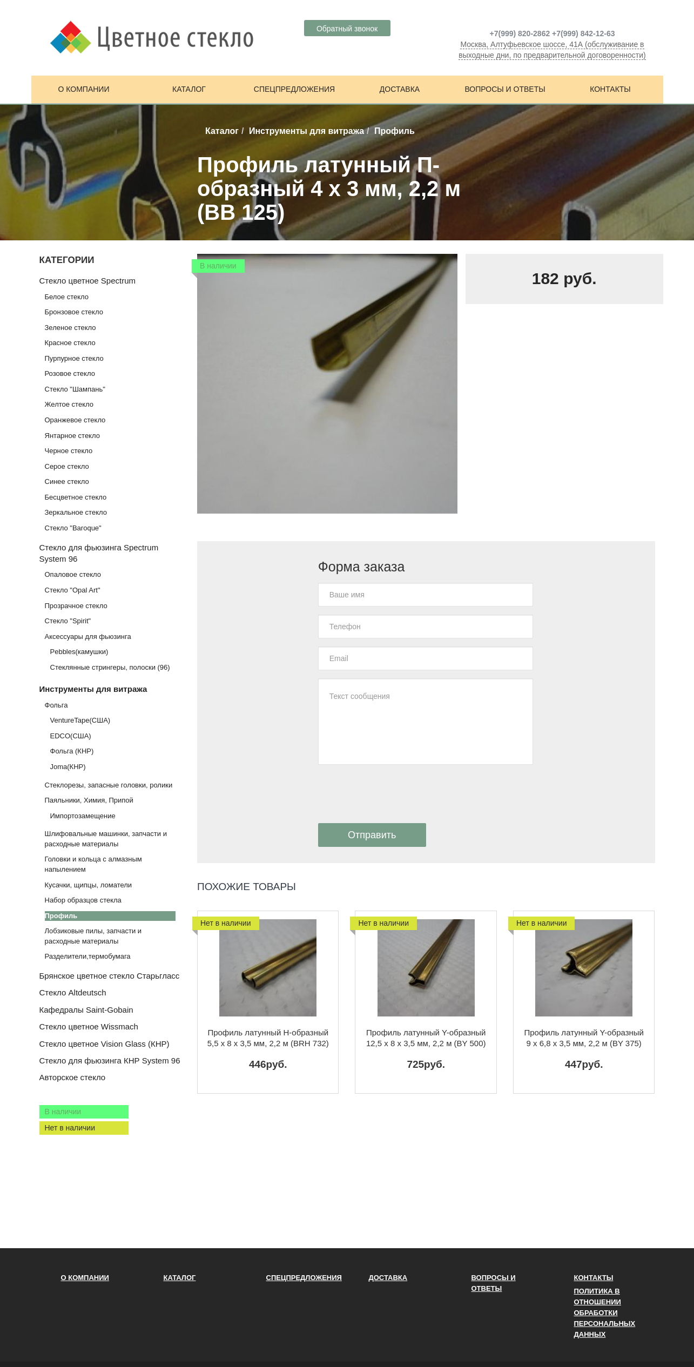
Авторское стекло (72, 1077)
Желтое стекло (69, 404)
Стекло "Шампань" (75, 389)
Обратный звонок (347, 28)
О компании (84, 89)
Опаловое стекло (73, 574)
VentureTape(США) (80, 720)
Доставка (400, 89)
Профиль (61, 916)
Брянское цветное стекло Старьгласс (109, 975)
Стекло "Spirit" (68, 621)
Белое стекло (67, 297)
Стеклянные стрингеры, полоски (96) (110, 667)
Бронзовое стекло (74, 312)
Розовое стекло (70, 373)
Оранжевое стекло (75, 420)
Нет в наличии (70, 1127)
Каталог (189, 89)
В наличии (63, 1111)
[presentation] (400, 794)
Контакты (610, 89)
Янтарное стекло (72, 436)
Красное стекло (70, 343)
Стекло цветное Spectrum (87, 280)
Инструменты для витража (306, 131)
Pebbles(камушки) (79, 652)
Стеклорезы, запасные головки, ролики (109, 785)
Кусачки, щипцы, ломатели (88, 885)
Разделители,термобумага (88, 956)
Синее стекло (67, 481)
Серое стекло (67, 466)
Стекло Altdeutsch (72, 992)
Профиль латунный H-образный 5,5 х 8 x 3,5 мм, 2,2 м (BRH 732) (268, 1038)
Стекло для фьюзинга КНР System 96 (109, 1060)
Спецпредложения (294, 89)
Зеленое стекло (70, 328)
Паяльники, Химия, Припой (89, 800)
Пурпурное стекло (74, 358)
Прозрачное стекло (76, 606)
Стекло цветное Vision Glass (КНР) (104, 1043)
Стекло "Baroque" (73, 528)
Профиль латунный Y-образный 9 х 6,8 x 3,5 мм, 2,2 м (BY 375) (584, 1038)
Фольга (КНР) (72, 751)
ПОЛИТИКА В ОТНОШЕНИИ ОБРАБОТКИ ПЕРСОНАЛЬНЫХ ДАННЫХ (605, 1312)
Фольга (56, 705)
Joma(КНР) (68, 767)
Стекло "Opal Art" (72, 590)
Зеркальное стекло (76, 512)
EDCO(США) (70, 736)
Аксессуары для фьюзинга (88, 636)
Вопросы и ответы (504, 89)
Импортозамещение (83, 816)
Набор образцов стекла (83, 900)
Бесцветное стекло (76, 497)
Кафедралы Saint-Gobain (86, 1009)
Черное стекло (69, 451)
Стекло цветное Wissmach (88, 1026)
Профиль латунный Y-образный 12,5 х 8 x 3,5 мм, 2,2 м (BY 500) (426, 1038)
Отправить (372, 835)
